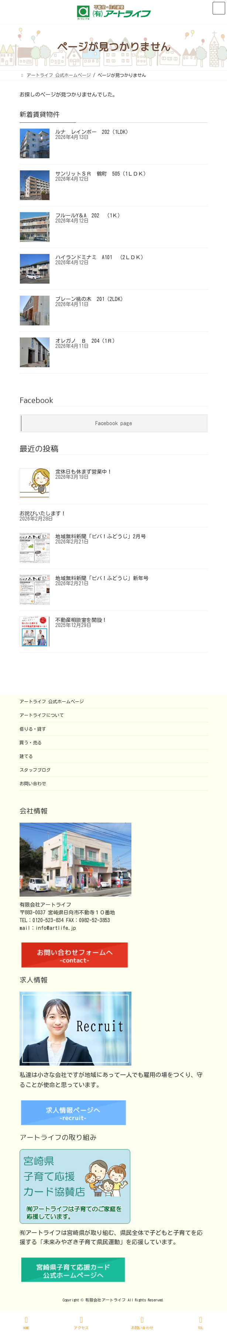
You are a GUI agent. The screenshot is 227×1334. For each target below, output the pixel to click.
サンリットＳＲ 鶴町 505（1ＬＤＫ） (101, 173)
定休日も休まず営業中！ (83, 471)
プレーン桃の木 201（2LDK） (90, 299)
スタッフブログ (35, 770)
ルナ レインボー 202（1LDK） (93, 132)
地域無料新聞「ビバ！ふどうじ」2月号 (100, 536)
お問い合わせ (33, 783)
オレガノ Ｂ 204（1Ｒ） (86, 340)
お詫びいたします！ (43, 513)
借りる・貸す (33, 729)
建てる (26, 756)
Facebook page (113, 423)
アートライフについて (42, 715)
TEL (201, 1323)
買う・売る (31, 742)
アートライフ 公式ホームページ (52, 701)
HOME (26, 1323)
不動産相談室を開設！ (81, 620)
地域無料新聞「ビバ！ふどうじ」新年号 (101, 578)
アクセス (81, 1323)
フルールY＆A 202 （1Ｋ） (89, 215)
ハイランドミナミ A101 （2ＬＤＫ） (100, 257)
